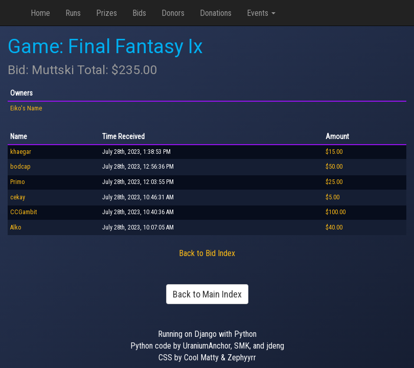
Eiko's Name (26, 108)
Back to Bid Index (207, 253)
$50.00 (334, 166)
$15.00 (334, 151)
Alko (15, 227)
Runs (73, 13)
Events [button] (261, 13)
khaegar (20, 151)
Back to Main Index (207, 294)
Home (40, 13)
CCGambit (23, 212)
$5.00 (332, 197)
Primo (17, 182)
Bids (139, 13)
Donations (216, 13)
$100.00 (336, 212)
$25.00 (334, 182)
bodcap (20, 166)
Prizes (106, 13)
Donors (173, 13)
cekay (17, 197)
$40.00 (334, 227)
